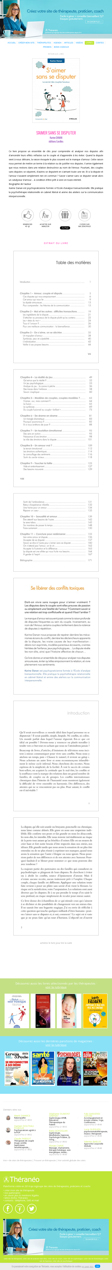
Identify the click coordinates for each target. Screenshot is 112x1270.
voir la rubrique (56, 987)
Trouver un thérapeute (45, 1160)
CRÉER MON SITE (26, 43)
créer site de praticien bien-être (35, 1259)
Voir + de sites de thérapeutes (17, 1160)
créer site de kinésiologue (94, 1259)
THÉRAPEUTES (44, 43)
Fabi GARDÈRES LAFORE (92, 1114)
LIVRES (89, 43)
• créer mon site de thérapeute (18, 1190)
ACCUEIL (12, 43)
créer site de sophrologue (73, 1259)
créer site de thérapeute (13, 1259)
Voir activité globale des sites (72, 1160)
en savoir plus (87, 1267)
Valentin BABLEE (92, 1141)
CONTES (100, 43)
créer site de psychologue (62, 1261)
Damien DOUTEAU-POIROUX (24, 1127)
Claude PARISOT (22, 1138)
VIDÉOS (79, 43)
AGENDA (57, 43)
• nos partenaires (11, 1192)
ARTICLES (68, 43)
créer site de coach (55, 1259)
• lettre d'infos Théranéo (15, 1197)
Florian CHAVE (56, 1145)
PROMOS (47, 47)
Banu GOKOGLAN (58, 1130)
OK (97, 1266)
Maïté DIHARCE (22, 1115)
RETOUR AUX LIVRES (56, 54)
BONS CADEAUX (61, 47)
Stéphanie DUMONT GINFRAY (59, 1114)
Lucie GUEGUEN (92, 1129)
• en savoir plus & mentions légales (21, 1195)
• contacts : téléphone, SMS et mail (21, 1200)
